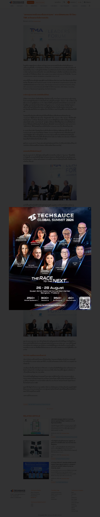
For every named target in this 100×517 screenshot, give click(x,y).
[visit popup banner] (50, 258)
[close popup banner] (89, 208)
